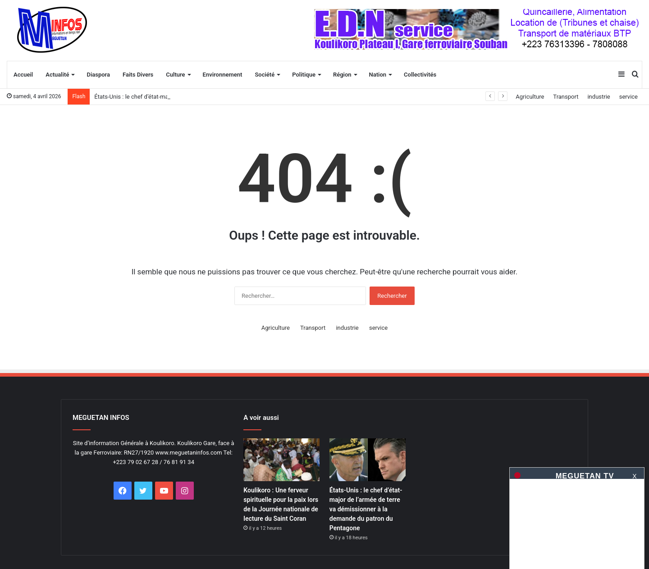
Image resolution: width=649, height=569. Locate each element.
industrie (598, 96)
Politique (303, 74)
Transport (565, 96)
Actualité (57, 74)
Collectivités (420, 74)
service (628, 96)
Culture (175, 74)
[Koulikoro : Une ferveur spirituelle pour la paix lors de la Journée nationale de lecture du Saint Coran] (281, 459)
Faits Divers (138, 74)
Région (342, 74)
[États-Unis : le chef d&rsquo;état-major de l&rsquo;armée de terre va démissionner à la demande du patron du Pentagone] (367, 459)
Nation (378, 74)
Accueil (23, 74)
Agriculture (530, 96)
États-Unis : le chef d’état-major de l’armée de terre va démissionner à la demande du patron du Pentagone (365, 509)
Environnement (222, 74)
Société (264, 74)
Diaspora (98, 74)
